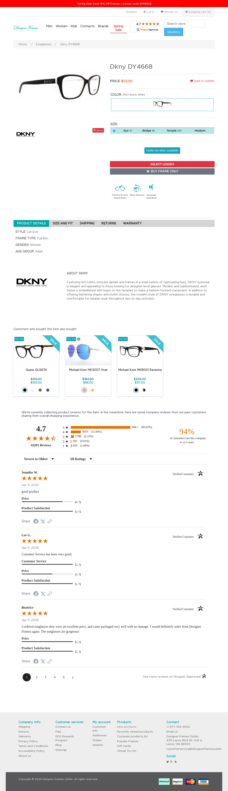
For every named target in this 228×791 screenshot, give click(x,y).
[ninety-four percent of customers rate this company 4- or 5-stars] (186, 435)
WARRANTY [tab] (132, 223)
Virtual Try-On (126, 750)
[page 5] (63, 677)
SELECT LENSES (162, 164)
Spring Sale (118, 28)
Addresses (99, 735)
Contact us (63, 726)
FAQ (58, 731)
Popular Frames (127, 741)
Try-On (19, 339)
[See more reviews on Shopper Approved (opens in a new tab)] (49, 521)
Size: (114, 124)
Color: (116, 94)
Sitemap (61, 749)
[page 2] (36, 677)
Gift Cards (124, 746)
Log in (149, 11)
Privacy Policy (28, 741)
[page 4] (54, 677)
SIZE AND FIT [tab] (63, 223)
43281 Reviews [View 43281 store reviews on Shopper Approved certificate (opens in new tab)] (46, 445)
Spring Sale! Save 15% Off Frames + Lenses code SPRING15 (114, 3)
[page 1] (27, 677)
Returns (23, 731)
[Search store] (184, 24)
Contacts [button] (87, 26)
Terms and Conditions (33, 746)
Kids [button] (74, 26)
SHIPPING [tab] (87, 223)
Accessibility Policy (31, 750)
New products (126, 726)
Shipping (24, 726)
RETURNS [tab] (108, 223)
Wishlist (97, 745)
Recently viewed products (135, 731)
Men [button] (49, 26)
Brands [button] (103, 26)
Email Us (172, 731)
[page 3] (45, 677)
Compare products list (132, 736)
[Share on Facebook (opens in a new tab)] (35, 522)
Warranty (24, 736)
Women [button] (61, 26)
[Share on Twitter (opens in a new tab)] (42, 521)
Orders (97, 740)
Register (131, 11)
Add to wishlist (202, 81)
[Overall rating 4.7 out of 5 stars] (41, 438)
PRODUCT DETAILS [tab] (31, 223)
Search (173, 32)
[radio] (114, 427)
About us (24, 755)
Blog (58, 745)
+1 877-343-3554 (178, 726)
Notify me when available (162, 150)
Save (98, 130)
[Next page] (72, 677)
